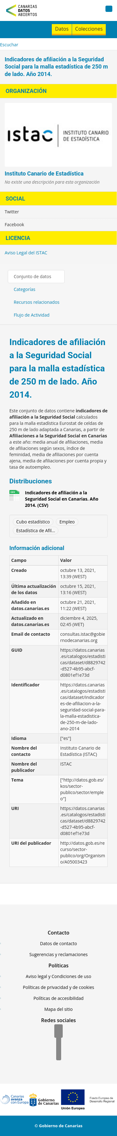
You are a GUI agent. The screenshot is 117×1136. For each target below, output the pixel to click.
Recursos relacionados (37, 302)
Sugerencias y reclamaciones (58, 954)
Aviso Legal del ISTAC (26, 253)
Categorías (24, 289)
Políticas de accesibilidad (58, 998)
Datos (61, 28)
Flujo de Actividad (32, 315)
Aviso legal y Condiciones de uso (58, 976)
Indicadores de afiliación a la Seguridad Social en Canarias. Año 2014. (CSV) (61, 499)
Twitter (12, 212)
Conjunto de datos (32, 276)
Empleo (67, 522)
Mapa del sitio (58, 1009)
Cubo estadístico (33, 522)
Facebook (14, 224)
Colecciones (89, 28)
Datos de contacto (58, 943)
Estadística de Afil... (35, 530)
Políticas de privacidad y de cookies (58, 987)
